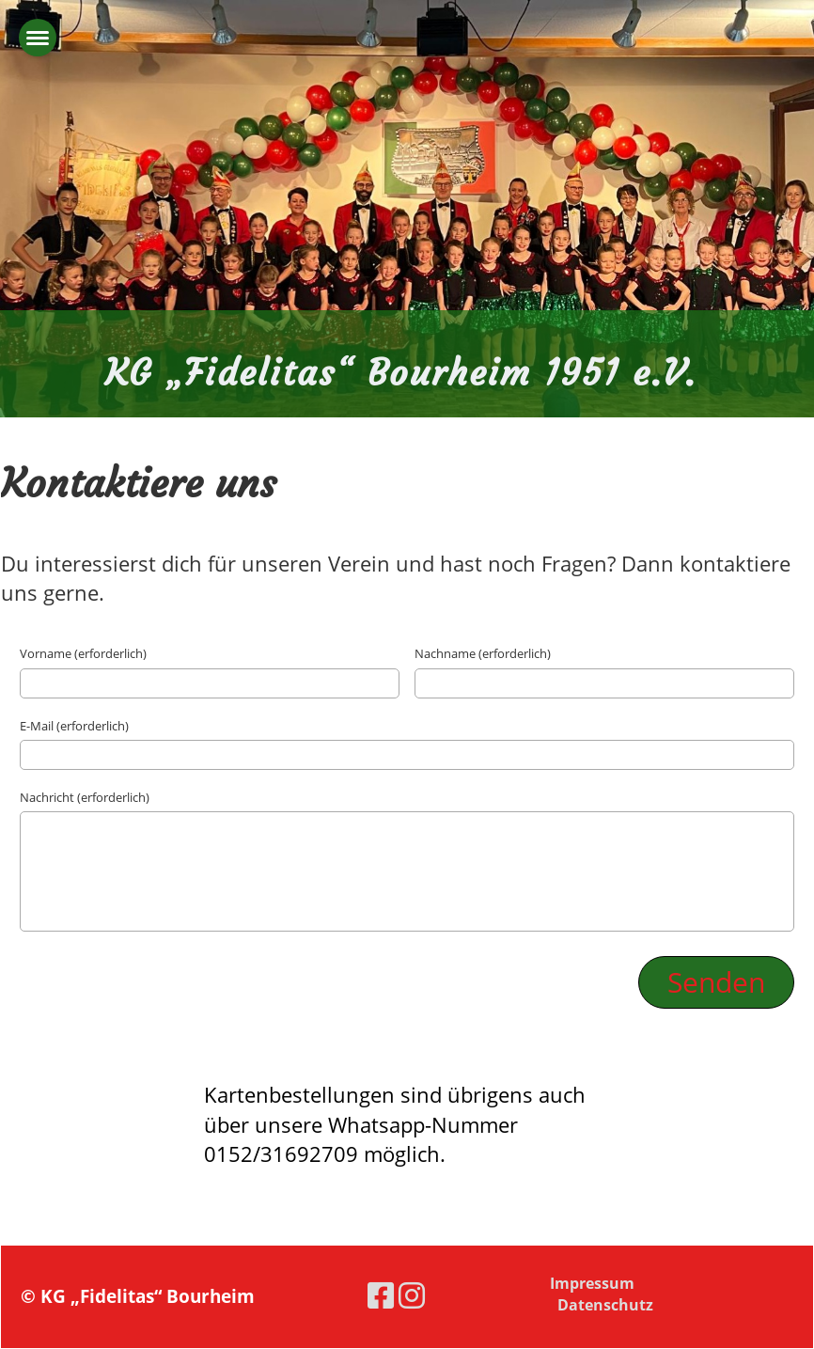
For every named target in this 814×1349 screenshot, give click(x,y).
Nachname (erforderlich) (483, 653)
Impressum (592, 1283)
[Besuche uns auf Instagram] (412, 1295)
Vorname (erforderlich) (83, 653)
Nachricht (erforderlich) (84, 797)
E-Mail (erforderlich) (74, 725)
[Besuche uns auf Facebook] (381, 1295)
